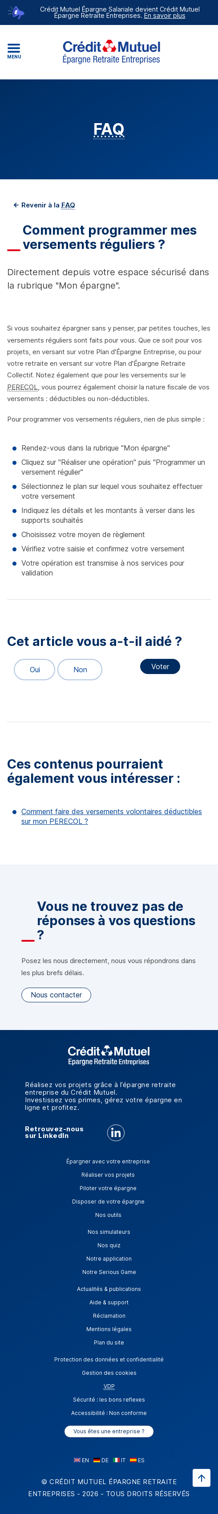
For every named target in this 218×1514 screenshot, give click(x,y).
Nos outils (108, 1215)
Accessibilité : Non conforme (109, 1413)
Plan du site (109, 1342)
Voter (160, 666)
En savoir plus (165, 15)
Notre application (109, 1258)
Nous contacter (56, 994)
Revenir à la (47, 205)
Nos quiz (109, 1245)
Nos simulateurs (109, 1232)
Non (76, 669)
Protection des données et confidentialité (109, 1359)
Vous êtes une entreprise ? (109, 1431)
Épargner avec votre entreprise (108, 1161)
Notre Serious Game (109, 1272)
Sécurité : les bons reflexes (109, 1399)
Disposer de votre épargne (108, 1201)
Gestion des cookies (109, 1372)
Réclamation (109, 1315)
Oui (31, 669)
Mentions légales (109, 1329)
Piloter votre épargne (108, 1188)
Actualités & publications (109, 1289)
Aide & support (109, 1302)
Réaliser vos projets (108, 1174)
